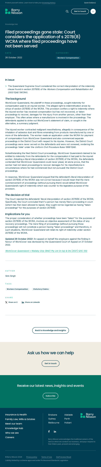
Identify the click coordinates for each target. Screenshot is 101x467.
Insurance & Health (16, 414)
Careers (9, 437)
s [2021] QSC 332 (46, 251)
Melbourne (53, 422)
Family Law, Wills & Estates (20, 419)
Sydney (52, 418)
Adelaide (68, 414)
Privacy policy (31, 457)
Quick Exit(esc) (90, 3)
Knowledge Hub (14, 428)
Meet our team (13, 423)
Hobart (67, 422)
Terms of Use (46, 457)
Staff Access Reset (63, 457)
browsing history (48, 3)
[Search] (69, 11)
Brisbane (52, 414)
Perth (67, 418)
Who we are (12, 432)
